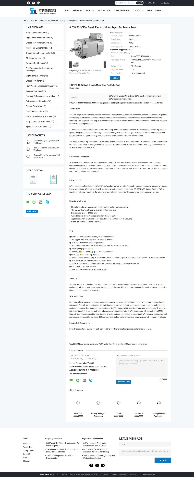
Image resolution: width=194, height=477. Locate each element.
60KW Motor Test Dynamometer (85, 344)
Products (77, 10)
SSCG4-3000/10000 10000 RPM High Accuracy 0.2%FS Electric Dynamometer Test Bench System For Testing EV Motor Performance (118, 415)
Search (139, 3)
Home (66, 10)
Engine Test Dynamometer (37, 43)
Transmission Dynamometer (38, 53)
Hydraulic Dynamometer (36, 126)
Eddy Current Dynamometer (38, 121)
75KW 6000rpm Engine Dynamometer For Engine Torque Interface (62, 450)
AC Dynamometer (33, 58)
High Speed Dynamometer (37, 38)
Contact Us (138, 10)
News (149, 10)
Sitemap (26, 461)
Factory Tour (104, 10)
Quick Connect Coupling (36, 101)
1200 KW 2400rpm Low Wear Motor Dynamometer (60, 457)
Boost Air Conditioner (35, 111)
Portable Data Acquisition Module (40, 96)
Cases (158, 10)
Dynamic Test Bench (35, 63)
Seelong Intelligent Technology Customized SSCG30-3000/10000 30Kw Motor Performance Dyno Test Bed (158, 415)
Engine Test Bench (34, 81)
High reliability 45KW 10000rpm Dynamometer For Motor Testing (96, 450)
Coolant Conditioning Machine (39, 116)
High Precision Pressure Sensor (40, 86)
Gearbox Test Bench (34, 91)
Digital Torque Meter (35, 76)
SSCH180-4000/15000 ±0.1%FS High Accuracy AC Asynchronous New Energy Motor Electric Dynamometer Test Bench (78, 415)
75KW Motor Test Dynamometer (111, 344)
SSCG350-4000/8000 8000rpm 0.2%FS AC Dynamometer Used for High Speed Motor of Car (139, 415)
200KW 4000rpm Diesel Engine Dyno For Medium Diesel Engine (99, 457)
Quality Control (121, 10)
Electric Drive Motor (34, 106)
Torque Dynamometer (35, 32)
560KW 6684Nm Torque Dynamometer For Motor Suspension (62, 444)
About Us (90, 10)
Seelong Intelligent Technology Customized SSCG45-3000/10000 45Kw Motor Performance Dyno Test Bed (98, 415)
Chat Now (151, 3)
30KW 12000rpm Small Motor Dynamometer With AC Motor (94, 444)
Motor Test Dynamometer (48, 21)
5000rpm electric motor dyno (135, 344)
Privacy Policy (45, 474)
